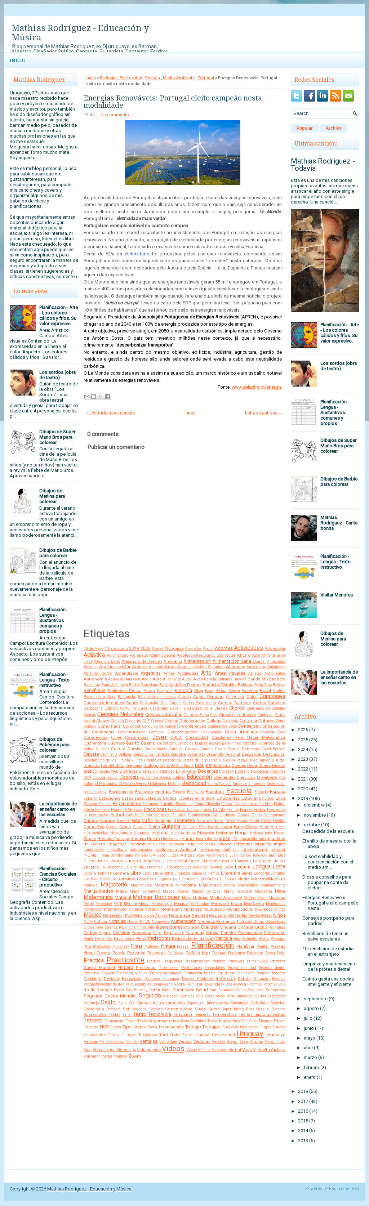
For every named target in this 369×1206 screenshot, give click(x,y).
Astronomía (95, 679)
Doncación (259, 771)
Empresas (257, 783)
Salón (189, 990)
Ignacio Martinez (253, 838)
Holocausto (261, 832)
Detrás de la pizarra (200, 760)
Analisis (185, 666)
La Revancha (112, 867)
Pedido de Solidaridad (193, 938)
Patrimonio (274, 932)
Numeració (161, 921)
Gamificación (199, 815)
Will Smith (92, 1056)
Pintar (136, 946)
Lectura (242, 867)
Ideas (224, 838)
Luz (233, 879)
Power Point (275, 953)
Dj (178, 771)
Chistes (220, 708)
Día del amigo (258, 760)
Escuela (239, 790)
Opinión (191, 927)
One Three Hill (142, 927)
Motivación (171, 909)
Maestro (276, 878)
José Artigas (181, 855)
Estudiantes (228, 798)
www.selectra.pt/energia (257, 387)
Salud (202, 989)
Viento (191, 1050)
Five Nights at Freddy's (253, 803)
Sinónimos (239, 1003)
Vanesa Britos (112, 1041)
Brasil (265, 690)
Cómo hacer (110, 726)
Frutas (260, 809)
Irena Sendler (112, 855)
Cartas (259, 702)
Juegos (133, 860)
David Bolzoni (273, 749)
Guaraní (140, 827)
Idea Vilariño (207, 838)
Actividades (248, 648)
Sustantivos (95, 1014)
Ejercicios (246, 777)
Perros (264, 938)
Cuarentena (95, 743)
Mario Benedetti (238, 891)
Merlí (118, 903)
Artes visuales (230, 673)
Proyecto (108, 973)
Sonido (156, 1008)
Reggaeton (92, 984)
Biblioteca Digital (125, 690)
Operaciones (169, 927)
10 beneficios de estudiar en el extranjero (328, 951)
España (277, 791)
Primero (125, 967)
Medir (262, 897)
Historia (160, 832)
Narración (112, 915)
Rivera (240, 984)
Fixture (279, 803)
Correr (116, 737)
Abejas (158, 648)
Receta (278, 972)
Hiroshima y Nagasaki (130, 833)
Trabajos (211, 1026)
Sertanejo (91, 1003)
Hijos (264, 826)
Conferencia (217, 726)
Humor (188, 838)
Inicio (18, 60)
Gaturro (91, 820)
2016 (303, 1111)
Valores (91, 1041)
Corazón (267, 732)
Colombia (230, 721)
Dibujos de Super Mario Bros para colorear (57, 437)
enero (310, 1077)
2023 (303, 759)
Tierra (115, 1026)
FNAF (127, 809)
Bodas (220, 690)
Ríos (229, 984)
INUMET (91, 855)
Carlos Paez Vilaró (199, 703)
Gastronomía (274, 815)
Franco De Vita (212, 809)
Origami (228, 927)
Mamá (229, 885)
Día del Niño (112, 765)
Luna (224, 879)
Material (123, 897)
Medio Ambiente (179, 77)
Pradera (153, 961)
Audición (132, 679)
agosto (311, 1008)
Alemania (172, 661)
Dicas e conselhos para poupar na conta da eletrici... (326, 882)
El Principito (105, 783)
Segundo (150, 995)
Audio (146, 679)
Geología (163, 820)
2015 (303, 1121)
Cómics (90, 726)
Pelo (236, 938)
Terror (131, 1021)
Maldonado (210, 885)
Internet (278, 849)
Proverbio (91, 973)
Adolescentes (190, 655)
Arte (206, 673)
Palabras (121, 932)
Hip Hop (278, 827)
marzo (310, 1057)
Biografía (165, 690)
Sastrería (255, 990)
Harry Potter (246, 826)
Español (90, 798)
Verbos (184, 1041)
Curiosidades (156, 749)
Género (123, 820)
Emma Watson (219, 783)
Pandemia (141, 932)
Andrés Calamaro (209, 667)
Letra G (90, 873)
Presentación (197, 961)
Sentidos (188, 996)
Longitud (278, 873)
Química (226, 972)
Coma (280, 721)
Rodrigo (104, 989)
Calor (251, 696)
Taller (127, 1014)
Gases (243, 814)
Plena (89, 952)
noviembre (315, 815)
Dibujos (203, 765)
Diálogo (151, 765)
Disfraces (129, 771)
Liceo (147, 873)
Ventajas (148, 1041)
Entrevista (195, 792)
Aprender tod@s (98, 673)
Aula (157, 679)
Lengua (261, 866)
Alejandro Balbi (107, 661)
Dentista (162, 754)
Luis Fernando (185, 879)
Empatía (240, 783)
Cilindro (191, 714)
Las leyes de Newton (203, 867)
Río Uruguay (214, 984)
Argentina (151, 673)
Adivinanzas (117, 655)
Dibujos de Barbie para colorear (57, 553)
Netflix (241, 915)
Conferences (194, 726)
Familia (167, 803)
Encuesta (144, 791)
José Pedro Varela (212, 855)
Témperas (202, 1014)
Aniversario (256, 667)
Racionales (245, 973)
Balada (210, 679)
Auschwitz (172, 679)
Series (260, 996)
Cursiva (176, 749)
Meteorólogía (162, 903)
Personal (278, 938)
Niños (279, 915)
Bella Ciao (263, 685)
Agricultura (213, 655)
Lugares (164, 879)
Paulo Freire (124, 938)
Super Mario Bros (238, 1009)
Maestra (259, 878)
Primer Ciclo (257, 961)
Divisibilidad (164, 771)
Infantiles (243, 844)
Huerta (153, 838)
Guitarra (170, 826)
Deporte (178, 754)
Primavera (236, 961)
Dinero (264, 765)
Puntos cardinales (166, 973)
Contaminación (183, 731)
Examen (105, 803)
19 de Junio (116, 648)
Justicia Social (174, 861)
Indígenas (206, 844)
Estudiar (249, 798)
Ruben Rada (160, 990)
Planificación (212, 945)
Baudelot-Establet (220, 684)
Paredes (228, 932)
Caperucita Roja (153, 703)
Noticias (117, 921)
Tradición (230, 1027)
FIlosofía (213, 803)
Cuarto (132, 743)
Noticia (100, 921)
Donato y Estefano (234, 771)
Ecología (108, 77)
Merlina (130, 903)
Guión (154, 826)
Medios (250, 897)
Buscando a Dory (99, 696)
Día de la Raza (232, 760)
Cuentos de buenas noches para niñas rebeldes (216, 743)
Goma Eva (94, 826)
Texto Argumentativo (158, 1020)
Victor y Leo (275, 1041)
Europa (90, 803)
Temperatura (224, 1014)
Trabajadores (171, 1026)
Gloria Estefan (273, 820)
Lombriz (261, 873)
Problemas (146, 967)
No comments (115, 114)
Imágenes (116, 844)
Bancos (240, 679)
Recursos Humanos (162, 979)
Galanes (179, 815)
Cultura (118, 748)
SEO (199, 996)
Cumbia (135, 748)
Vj (255, 1049)
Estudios (266, 798)
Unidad (203, 1034)
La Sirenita (133, 867)
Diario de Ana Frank (177, 765)
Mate (280, 891)
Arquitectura (188, 673)
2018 (303, 1091)
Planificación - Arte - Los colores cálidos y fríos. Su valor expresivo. (58, 315)
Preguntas (172, 961)
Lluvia (247, 873)
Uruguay (250, 1033)
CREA (176, 737)
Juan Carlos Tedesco (247, 855)
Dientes (239, 765)
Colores (266, 720)
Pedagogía (159, 938)
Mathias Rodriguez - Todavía (323, 165)
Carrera (225, 702)
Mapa (121, 891)
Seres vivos (215, 996)
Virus (247, 1049)
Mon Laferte (254, 903)
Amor (170, 666)
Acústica (94, 655)
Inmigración (94, 850)
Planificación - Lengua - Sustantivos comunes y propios (53, 620)
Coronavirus (95, 737)
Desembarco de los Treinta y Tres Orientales (122, 760)
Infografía (263, 844)
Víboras (256, 1041)
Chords (236, 708)
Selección (170, 996)
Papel (158, 932)
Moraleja (135, 909)
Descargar (252, 754)
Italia (129, 855)
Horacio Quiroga (113, 838)
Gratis (125, 826)
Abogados (193, 648)
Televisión (182, 1014)
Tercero (93, 1020)
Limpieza (182, 873)
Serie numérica (240, 996)
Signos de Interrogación (208, 1003)
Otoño (261, 927)
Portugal (205, 77)
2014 (303, 1130)
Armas (169, 673)
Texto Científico (193, 1021)
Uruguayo (275, 1034)
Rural (178, 989)
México (181, 903)
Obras (258, 921)
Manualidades (98, 891)
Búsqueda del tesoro (156, 696)
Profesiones (169, 967)
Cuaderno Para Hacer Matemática (248, 737)
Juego (117, 860)
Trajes (265, 1027)
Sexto (108, 1002)
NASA (128, 915)
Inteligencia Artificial (175, 849)
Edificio (179, 777)
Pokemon (136, 952)
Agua (230, 655)
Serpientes (276, 996)
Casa (143, 708)
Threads (91, 1027)
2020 (303, 788)
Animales (235, 666)
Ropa (119, 989)
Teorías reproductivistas (262, 1014)
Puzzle (209, 973)
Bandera (277, 679)
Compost (132, 726)
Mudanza (192, 909)
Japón (162, 855)
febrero (311, 1067)
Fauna (199, 803)
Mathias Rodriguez (156, 897)
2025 (303, 739)
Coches (157, 721)
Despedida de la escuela (328, 831)
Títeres (139, 1026)
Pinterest (152, 946)
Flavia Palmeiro (97, 809)
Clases (102, 720)
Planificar (245, 946)
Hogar (241, 832)
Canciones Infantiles (104, 702)
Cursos (192, 748)
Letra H (104, 873)
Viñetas (204, 1050)
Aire (256, 655)
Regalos (278, 979)
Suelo (200, 1008)
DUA (87, 777)
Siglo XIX (127, 1003)
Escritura (215, 791)
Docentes (208, 771)
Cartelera (276, 702)
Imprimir (137, 844)
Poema (103, 952)
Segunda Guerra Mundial (110, 996)
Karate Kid (197, 861)
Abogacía (174, 648)
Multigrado (214, 909)
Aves (198, 679)
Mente (89, 903)
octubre (312, 824)
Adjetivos (139, 655)
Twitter (188, 1035)
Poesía (118, 952)
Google (111, 827)
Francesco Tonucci (183, 809)
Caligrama (235, 696)
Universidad (223, 1034)
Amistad (156, 667)
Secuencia (275, 989)
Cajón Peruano (208, 696)
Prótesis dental (272, 967)
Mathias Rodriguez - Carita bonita (338, 523)
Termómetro (114, 1021)
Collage (213, 720)
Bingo (149, 690)
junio (309, 1028)
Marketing (263, 891)
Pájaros (104, 932)
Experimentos (127, 803)
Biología (183, 690)
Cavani (176, 708)
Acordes (224, 648)
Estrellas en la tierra (196, 798)
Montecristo (275, 903)
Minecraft (220, 903)
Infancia (224, 844)
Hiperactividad (96, 833)
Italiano (141, 855)
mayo (309, 1038)
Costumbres (136, 737)
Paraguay (195, 932)
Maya (186, 897)
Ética (280, 798)
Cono (232, 726)
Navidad (200, 915)
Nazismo (217, 915)
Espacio (261, 792)
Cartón (111, 708)
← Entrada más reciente (110, 412)
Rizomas (254, 984)
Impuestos (157, 844)
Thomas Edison (271, 1021)
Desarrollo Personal (223, 754)
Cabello (184, 696)
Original (245, 927)
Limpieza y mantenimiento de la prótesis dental (329, 966)
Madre (243, 878)
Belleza (279, 685)
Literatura (230, 873)
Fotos (138, 809)
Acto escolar (275, 648)
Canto (132, 702)
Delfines (125, 754)
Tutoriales (147, 1034)
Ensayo (179, 792)
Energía (152, 77)
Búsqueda (126, 696)
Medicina (200, 897)
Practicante (125, 960)
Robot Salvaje (274, 984)
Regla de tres (113, 984)
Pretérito (218, 961)
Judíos (102, 861)
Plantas (278, 946)
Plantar (263, 946)
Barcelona (149, 685)
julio (308, 1018)
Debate (91, 754)
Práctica (94, 960)
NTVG (145, 921)
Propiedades (214, 967)
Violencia (219, 1050)
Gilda (254, 820)
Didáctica (221, 765)
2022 (303, 769)
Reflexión (225, 978)
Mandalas (248, 885)
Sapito (241, 990)
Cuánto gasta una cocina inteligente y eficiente (328, 981)
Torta (152, 1026)
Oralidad (210, 927)
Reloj (129, 984)
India (191, 844)
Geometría (184, 820)
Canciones (272, 696)
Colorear (248, 720)
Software (114, 1009)
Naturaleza (179, 915)
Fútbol (117, 814)
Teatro (139, 1014)
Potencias (255, 953)
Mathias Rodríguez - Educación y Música (80, 33)
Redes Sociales (197, 978)
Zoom (134, 1056)
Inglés (279, 844)
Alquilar (259, 661)
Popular (305, 128)
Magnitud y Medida (175, 885)
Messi (144, 903)
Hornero (138, 838)
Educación (199, 777)
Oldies (89, 927)
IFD (234, 838)
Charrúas (193, 708)
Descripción (274, 754)
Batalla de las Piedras (180, 684)
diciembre (314, 805)
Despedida (172, 760)
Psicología (127, 972)
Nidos (267, 915)
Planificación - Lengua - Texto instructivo (54, 680)
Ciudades (265, 715)
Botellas (250, 690)
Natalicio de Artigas (151, 915)
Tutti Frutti (169, 1034)
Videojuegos (149, 1049)
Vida (88, 1050)
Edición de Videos (155, 777)
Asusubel (116, 679)
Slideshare (259, 1003)
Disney (145, 771)
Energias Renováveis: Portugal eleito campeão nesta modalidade (173, 101)
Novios (133, 921)
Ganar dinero (224, 815)
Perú (87, 946)
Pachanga (276, 927)
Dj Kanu (189, 771)
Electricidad (131, 77)
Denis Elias (144, 754)
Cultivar (102, 749)
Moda (236, 903)
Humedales (171, 838)
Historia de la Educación (192, 833)
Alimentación (197, 661)
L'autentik (243, 861)
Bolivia (234, 690)
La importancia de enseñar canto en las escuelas (58, 809)
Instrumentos (141, 850)
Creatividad (197, 737)
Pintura (168, 946)
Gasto (257, 815)
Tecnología (159, 1014)
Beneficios (95, 690)
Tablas (114, 1014)
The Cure (249, 1021)
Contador (156, 732)
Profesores (191, 967)
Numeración (183, 921)
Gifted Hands (236, 820)
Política (193, 952)
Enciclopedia (121, 791)
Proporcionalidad (242, 967)
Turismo (129, 1035)
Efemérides (224, 777)
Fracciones (155, 809)
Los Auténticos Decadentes (133, 879)
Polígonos (176, 953)
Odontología (275, 921)
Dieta (252, 765)
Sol (126, 1008)
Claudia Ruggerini (126, 721)
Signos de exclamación (161, 1002)
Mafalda (91, 885)
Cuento (148, 743)
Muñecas (264, 909)
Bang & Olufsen (114, 685)
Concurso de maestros (161, 726)
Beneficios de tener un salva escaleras (325, 936)
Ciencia (90, 715)
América (91, 667)
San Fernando (222, 990)
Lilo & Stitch (163, 873)
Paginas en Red (344, 1188)
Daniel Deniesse (243, 748)
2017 (303, 1101)
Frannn (233, 809)
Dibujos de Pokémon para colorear (54, 745)
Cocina (171, 720)
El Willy (174, 783)
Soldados (139, 1009)
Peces (141, 938)
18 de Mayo (93, 648)
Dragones (277, 771)
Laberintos (154, 867)
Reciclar (111, 978)
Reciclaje (92, 978)
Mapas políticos (206, 891)
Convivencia (211, 732)
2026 (146, 648)
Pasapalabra (250, 932)
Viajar (232, 1041)
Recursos (132, 978)
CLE (146, 720)
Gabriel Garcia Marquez (147, 815)
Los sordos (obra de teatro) (57, 375)
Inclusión (176, 844)
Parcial (212, 932)
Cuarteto (116, 743)
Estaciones (109, 798)
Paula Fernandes (98, 938)
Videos (173, 1048)
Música (93, 915)
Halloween (223, 827)
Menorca (276, 897)
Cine (214, 715)
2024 (303, 749)
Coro (281, 732)
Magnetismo (141, 885)
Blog (198, 690)
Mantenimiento (273, 885)
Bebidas (245, 684)
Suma (214, 1008)
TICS (104, 1026)
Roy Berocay (136, 990)
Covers (159, 737)
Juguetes (151, 860)
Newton (254, 915)
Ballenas (224, 679)
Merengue (103, 903)
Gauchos (107, 820)
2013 (303, 1140)
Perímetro (249, 938)
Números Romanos (216, 921)
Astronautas (274, 673)
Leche (228, 867)
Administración (162, 655)
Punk (143, 973)
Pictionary (120, 946)
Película (224, 938)
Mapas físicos (176, 891)
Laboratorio (173, 867)
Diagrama (133, 765)
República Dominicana (154, 984)
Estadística (133, 798)
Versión (218, 1041)
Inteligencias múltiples (219, 850)
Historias (224, 832)
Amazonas (276, 661)
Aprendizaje (126, 673)
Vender (132, 1041)
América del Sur (115, 666)
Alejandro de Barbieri (141, 661)
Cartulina (128, 708)
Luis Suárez (209, 879)
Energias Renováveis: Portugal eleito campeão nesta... (330, 903)
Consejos (248, 726)
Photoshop (101, 946)
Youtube (120, 1056)
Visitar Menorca (336, 595)
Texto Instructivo (223, 1020)
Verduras (201, 1041)
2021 (303, 779)
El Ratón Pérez (133, 783)
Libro (135, 873)
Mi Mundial (200, 903)
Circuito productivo (237, 714)
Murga (279, 909)
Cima (204, 715)
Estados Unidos (161, 798)
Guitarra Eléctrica (197, 827)
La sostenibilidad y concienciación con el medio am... (327, 862)
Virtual (234, 1049)
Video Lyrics (104, 1049)
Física (226, 803)
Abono (208, 648)
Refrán (244, 978)
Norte (88, 921)
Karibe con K (221, 860)
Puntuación (192, 973)
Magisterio (114, 884)
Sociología (94, 1008)
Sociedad (278, 1003)
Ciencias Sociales (163, 714)
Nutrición (244, 921)
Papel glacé (174, 932)
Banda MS (258, 679)
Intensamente (254, 849)
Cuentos (165, 743)
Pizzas (183, 946)
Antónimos (276, 667)
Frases (246, 809)
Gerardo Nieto (209, 820)
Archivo (334, 128)
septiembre (316, 998)
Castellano (159, 708)
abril (308, 1047)
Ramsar (263, 973)
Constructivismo (131, 732)
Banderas (92, 685)
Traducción (248, 1027)
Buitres (279, 690)
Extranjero (150, 803)
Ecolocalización (106, 777)
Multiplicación (239, 909)
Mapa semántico (145, 891)
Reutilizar (194, 984)
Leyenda (121, 873)
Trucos (114, 1035)
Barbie (134, 685)
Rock (89, 989)
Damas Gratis (213, 749)
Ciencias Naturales (120, 714)
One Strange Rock (111, 927)
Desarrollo (196, 754)
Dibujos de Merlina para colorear (52, 496)
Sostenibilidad (178, 1008)
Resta (179, 984)
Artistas (255, 673)
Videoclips (126, 1049)
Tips (127, 1026)
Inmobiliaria (116, 850)
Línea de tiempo (205, 873)
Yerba (107, 1056)
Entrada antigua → (264, 412)
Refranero (261, 979)
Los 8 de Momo (97, 879)
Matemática (98, 897)
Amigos (139, 666)
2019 (134, 648)
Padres (90, 932)
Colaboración (192, 720)
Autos (187, 679)
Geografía (142, 820)
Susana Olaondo (270, 1009)
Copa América (241, 731)
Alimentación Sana (231, 661)
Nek (230, 915)
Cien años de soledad (265, 708)
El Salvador (157, 783)
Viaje (244, 1041)
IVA (152, 855)
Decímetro (108, 754)
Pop (206, 952)
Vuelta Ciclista (271, 1049)
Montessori (93, 909)
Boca (209, 690)
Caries (175, 703)
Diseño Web (108, 771)
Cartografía (93, 708)
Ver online (168, 1041)
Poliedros (156, 952)
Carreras (242, 702)
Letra (278, 866)
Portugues (236, 953)
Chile (208, 708)
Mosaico (152, 909)
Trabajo (193, 1026)
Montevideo (115, 909)
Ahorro (243, 655)
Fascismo (184, 803)
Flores (116, 809)
